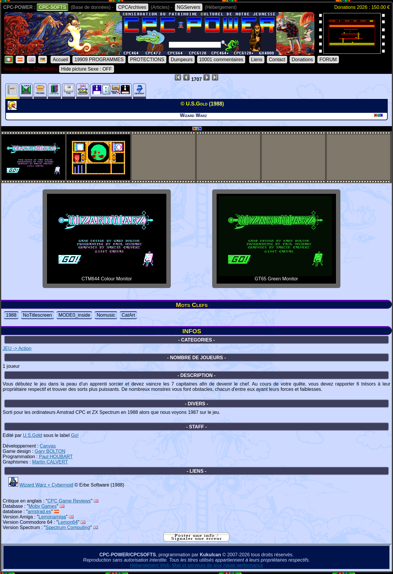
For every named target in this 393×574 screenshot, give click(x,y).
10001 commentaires (221, 59)
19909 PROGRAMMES (99, 59)
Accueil (60, 59)
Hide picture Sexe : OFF (86, 68)
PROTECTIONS (147, 59)
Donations (302, 59)
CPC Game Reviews (69, 500)
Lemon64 (68, 522)
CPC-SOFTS (52, 7)
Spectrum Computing (68, 527)
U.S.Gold (32, 435)
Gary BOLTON (50, 451)
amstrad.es (39, 511)
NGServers (188, 7)
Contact (277, 59)
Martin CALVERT (50, 461)
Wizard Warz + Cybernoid (46, 484)
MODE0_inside (74, 315)
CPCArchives (132, 7)
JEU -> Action (17, 348)
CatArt (128, 315)
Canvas (48, 445)
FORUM (328, 59)
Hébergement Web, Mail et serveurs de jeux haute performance (196, 565)
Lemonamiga (52, 516)
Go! (75, 435)
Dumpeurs (182, 59)
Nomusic (106, 315)
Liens (256, 59)
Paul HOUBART (56, 456)
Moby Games (43, 506)
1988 (11, 315)
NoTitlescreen (37, 315)
